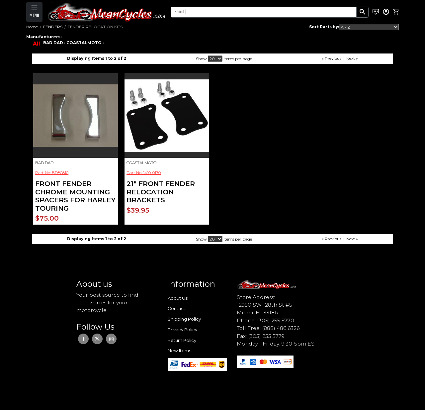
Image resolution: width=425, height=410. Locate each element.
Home (32, 26)
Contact (176, 308)
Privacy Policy (182, 329)
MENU (34, 16)
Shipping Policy (184, 319)
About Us (178, 298)
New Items (179, 350)
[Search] (264, 12)
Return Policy (182, 340)
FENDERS (52, 26)
